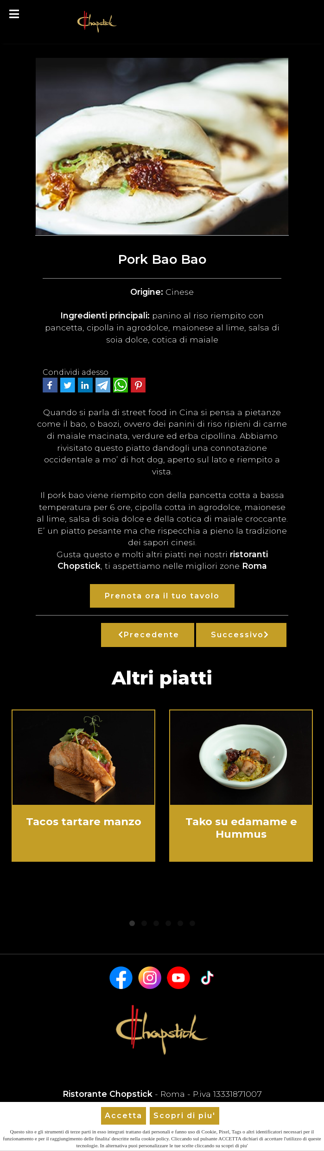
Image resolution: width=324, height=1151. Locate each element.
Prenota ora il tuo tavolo (162, 595)
